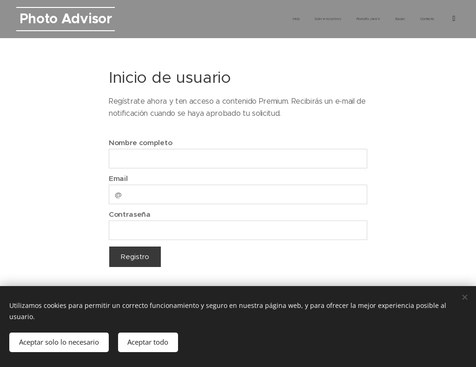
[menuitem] (388, 19)
